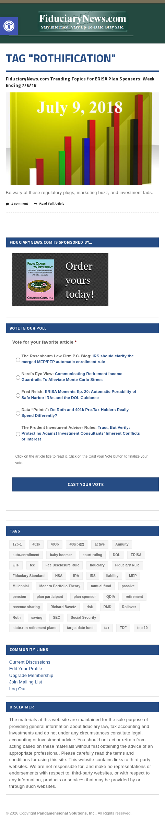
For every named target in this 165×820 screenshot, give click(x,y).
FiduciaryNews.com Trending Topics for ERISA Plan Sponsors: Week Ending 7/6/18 (80, 82)
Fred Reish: (79, 394)
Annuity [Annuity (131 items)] (121, 544)
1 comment (17, 204)
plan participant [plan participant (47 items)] (50, 597)
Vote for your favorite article (44, 342)
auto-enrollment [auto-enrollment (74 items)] (26, 555)
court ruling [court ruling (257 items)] (92, 555)
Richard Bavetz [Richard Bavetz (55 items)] (63, 607)
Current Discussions (29, 662)
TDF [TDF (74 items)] (123, 628)
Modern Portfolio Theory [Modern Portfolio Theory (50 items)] (60, 586)
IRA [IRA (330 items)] (76, 576)
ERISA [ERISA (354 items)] (136, 555)
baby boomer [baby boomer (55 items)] (61, 555)
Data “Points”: (75, 413)
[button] (9, 26)
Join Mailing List (25, 681)
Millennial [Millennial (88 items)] (21, 586)
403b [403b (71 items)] (55, 544)
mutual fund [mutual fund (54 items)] (101, 586)
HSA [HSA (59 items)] (59, 576)
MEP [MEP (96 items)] (133, 576)
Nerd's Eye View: (72, 377)
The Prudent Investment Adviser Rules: (81, 433)
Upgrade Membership (31, 675)
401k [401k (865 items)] (36, 544)
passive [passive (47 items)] (128, 586)
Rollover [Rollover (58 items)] (129, 607)
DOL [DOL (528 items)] (116, 555)
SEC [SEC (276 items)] (56, 617)
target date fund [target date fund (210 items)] (80, 628)
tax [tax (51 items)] (106, 628)
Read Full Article (49, 204)
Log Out (17, 688)
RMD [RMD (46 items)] (107, 607)
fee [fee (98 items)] (32, 565)
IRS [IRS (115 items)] (93, 576)
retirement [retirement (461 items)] (134, 597)
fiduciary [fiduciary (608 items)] (97, 565)
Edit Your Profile (25, 668)
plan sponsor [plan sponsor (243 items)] (85, 597)
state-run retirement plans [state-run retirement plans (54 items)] (34, 628)
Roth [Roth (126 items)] (17, 617)
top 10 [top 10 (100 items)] (142, 628)
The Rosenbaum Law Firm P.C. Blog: (78, 359)
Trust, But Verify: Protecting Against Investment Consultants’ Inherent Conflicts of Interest (81, 433)
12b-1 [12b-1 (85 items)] (17, 544)
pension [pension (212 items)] (19, 597)
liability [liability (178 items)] (112, 576)
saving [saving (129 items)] (37, 617)
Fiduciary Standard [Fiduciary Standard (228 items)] (29, 576)
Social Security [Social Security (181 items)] (83, 617)
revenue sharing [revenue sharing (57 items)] (26, 607)
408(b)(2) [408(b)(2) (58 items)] (76, 544)
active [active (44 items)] (100, 544)
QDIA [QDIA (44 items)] (110, 597)
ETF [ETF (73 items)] (16, 565)
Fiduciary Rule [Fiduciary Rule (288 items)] (127, 565)
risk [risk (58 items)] (89, 607)
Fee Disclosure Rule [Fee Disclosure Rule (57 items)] (62, 565)
